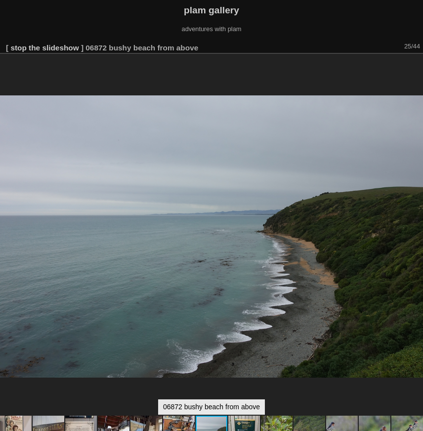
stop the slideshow (44, 47)
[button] (414, 68)
